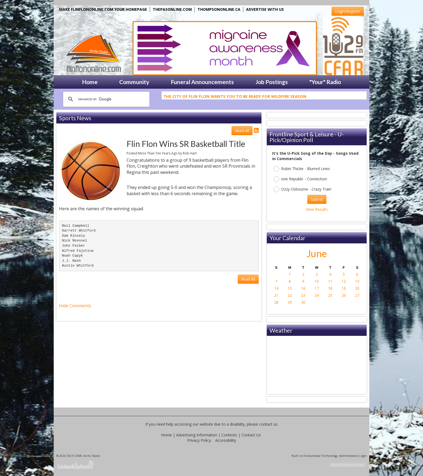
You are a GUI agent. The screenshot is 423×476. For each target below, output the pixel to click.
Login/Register (347, 11)
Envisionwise (312, 456)
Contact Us (251, 434)
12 (344, 281)
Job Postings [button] (271, 81)
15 (290, 288)
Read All (242, 130)
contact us (268, 424)
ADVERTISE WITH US (265, 9)
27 (357, 295)
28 (276, 302)
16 (303, 288)
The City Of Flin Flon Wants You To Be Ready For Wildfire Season (234, 97)
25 (330, 295)
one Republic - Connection (300, 179)
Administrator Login (353, 456)
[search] (105, 99)
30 (303, 302)
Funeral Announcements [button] (202, 81)
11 (330, 281)
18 (330, 288)
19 (344, 288)
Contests (229, 434)
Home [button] (90, 81)
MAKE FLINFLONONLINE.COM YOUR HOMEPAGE (103, 9)
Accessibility (225, 440)
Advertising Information (196, 434)
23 (303, 295)
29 (290, 302)
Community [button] (134, 81)
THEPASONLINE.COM (172, 9)
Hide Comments (75, 306)
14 (276, 288)
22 (290, 295)
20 (357, 288)
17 (317, 288)
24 (317, 295)
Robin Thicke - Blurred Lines (302, 169)
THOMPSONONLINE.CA (218, 9)
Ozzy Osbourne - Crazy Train (302, 189)
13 (357, 281)
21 (276, 295)
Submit (317, 199)
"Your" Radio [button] (325, 81)
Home (166, 434)
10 (317, 281)
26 (344, 295)
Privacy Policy (199, 440)
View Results (317, 209)
